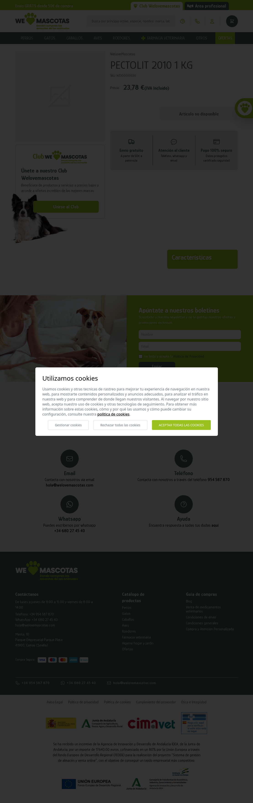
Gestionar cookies (68, 425)
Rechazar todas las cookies (120, 425)
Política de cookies (113, 414)
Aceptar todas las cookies (181, 425)
